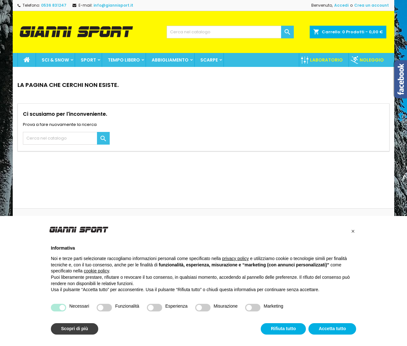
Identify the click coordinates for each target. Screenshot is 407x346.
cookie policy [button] (96, 270)
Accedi (341, 5)
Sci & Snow (55, 60)
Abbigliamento (170, 60)
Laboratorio (326, 60)
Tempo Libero (124, 60)
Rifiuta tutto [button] (283, 328)
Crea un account (371, 5)
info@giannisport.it (113, 5)
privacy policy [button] (235, 258)
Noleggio (372, 60)
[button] (353, 231)
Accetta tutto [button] (332, 328)
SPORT (88, 60)
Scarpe (209, 60)
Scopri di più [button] (74, 328)
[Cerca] (230, 32)
